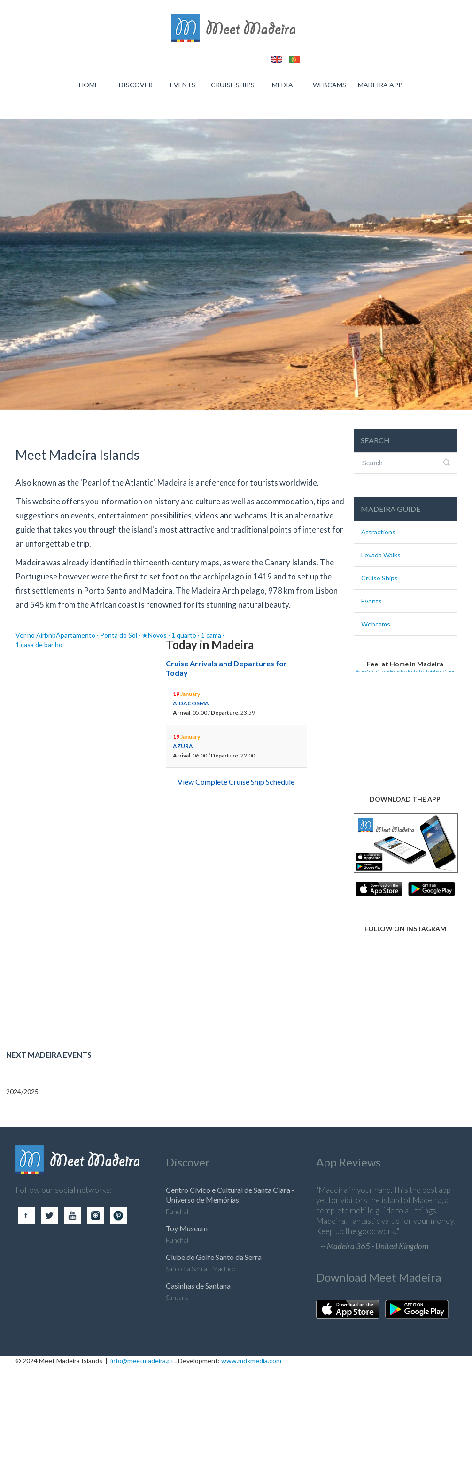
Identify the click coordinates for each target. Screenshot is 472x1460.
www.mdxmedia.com (251, 1361)
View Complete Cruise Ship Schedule (236, 781)
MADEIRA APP (380, 85)
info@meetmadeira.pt (142, 1361)
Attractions (378, 532)
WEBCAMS (329, 85)
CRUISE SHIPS (233, 85)
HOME (89, 85)
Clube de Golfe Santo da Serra (214, 1256)
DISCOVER (136, 85)
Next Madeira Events (49, 1054)
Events (371, 601)
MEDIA (282, 85)
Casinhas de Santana (198, 1285)
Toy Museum (187, 1228)
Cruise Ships (379, 578)
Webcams (375, 624)
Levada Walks (381, 555)
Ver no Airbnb (35, 635)
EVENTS (182, 85)
